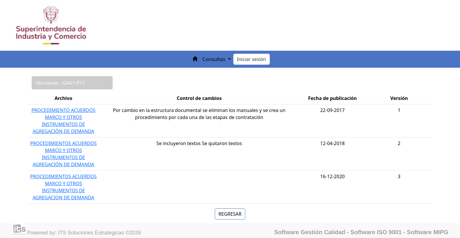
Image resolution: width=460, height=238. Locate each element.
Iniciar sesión (251, 59)
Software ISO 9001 (376, 232)
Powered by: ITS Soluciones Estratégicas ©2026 (84, 233)
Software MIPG (427, 232)
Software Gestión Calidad (309, 232)
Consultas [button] (214, 59)
